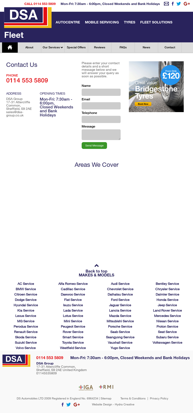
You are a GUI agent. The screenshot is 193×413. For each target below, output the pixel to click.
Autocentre (68, 22)
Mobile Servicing (102, 22)
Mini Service (73, 321)
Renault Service (26, 332)
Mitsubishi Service (120, 321)
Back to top (96, 269)
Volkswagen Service (167, 342)
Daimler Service (167, 294)
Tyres (129, 22)
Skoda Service (25, 337)
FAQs (123, 47)
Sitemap (106, 398)
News (146, 47)
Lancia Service (120, 310)
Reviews (99, 47)
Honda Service (167, 300)
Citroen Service (25, 294)
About (29, 47)
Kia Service (25, 310)
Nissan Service (167, 321)
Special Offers (76, 47)
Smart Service (72, 337)
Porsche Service (120, 326)
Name (86, 86)
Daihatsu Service (120, 294)
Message (88, 126)
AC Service (26, 283)
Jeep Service (167, 305)
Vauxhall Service (120, 342)
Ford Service (120, 300)
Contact (170, 47)
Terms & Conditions (133, 398)
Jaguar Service (120, 305)
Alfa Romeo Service (73, 283)
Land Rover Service (167, 310)
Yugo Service (120, 348)
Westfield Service (73, 348)
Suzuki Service (26, 342)
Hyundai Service (26, 305)
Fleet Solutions (156, 22)
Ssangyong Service (120, 337)
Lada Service (73, 310)
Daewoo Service (73, 294)
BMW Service (26, 289)
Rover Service (73, 332)
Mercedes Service (167, 316)
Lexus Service (25, 316)
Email (86, 99)
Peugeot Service (73, 326)
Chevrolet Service (120, 289)
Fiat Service (73, 300)
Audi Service (120, 283)
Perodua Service (26, 326)
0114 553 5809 (49, 357)
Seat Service (167, 332)
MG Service (25, 321)
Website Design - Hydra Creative (113, 404)
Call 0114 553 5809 (40, 4)
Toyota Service (73, 342)
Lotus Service (73, 316)
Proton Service (167, 326)
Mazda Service (120, 316)
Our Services (53, 47)
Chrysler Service (167, 289)
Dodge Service (25, 300)
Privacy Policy (159, 398)
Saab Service (120, 332)
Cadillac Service (73, 289)
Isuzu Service (73, 305)
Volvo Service (26, 348)
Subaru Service (167, 337)
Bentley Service (167, 283)
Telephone (89, 113)
